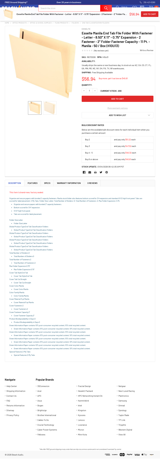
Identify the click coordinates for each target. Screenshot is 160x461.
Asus (39, 403)
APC (39, 398)
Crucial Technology (45, 427)
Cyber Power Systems (47, 432)
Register (122, 11)
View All (121, 437)
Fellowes (41, 437)
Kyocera (81, 417)
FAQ (96, 16)
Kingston (82, 412)
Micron (81, 432)
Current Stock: (111, 93)
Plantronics (123, 398)
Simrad (121, 408)
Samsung (122, 403)
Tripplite (122, 427)
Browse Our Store (13, 18)
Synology (122, 412)
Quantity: (87, 87)
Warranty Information (69, 185)
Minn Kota (82, 437)
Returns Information (114, 16)
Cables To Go (43, 422)
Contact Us (84, 16)
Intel (80, 408)
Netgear (122, 388)
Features (32, 185)
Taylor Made (123, 417)
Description (14, 185)
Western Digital (125, 432)
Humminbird (83, 403)
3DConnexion (43, 388)
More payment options (117, 110)
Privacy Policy (12, 417)
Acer (39, 393)
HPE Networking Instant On (90, 398)
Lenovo (81, 422)
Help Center (39, 16)
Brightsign (42, 412)
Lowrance (82, 427)
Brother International (46, 417)
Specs (47, 185)
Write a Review (146, 52)
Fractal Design (84, 388)
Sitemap (10, 412)
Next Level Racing (126, 393)
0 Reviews (92, 185)
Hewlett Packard (85, 393)
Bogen (40, 408)
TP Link (121, 422)
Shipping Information (62, 16)
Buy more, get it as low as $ (113, 80)
